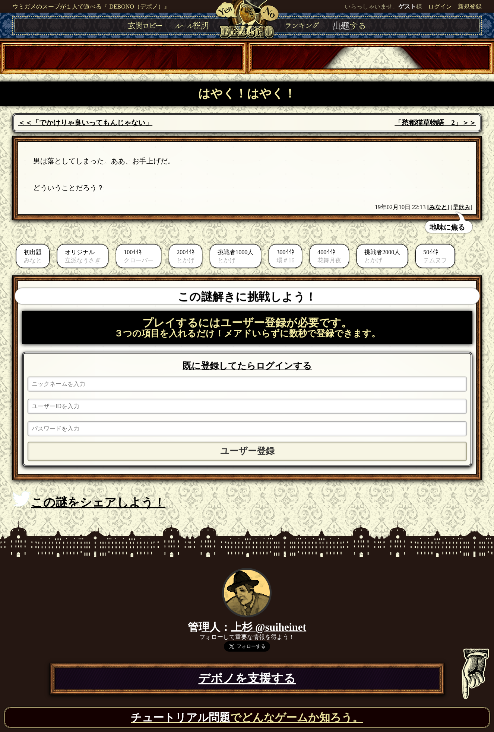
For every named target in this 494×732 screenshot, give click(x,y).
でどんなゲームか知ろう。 (247, 717)
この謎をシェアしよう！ (88, 500)
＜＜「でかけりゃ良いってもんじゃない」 (85, 123)
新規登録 (470, 6)
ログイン (440, 6)
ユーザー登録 (247, 451)
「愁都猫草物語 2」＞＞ (435, 123)
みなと (438, 207)
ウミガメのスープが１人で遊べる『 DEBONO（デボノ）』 (91, 6)
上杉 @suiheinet (268, 627)
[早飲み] (461, 207)
